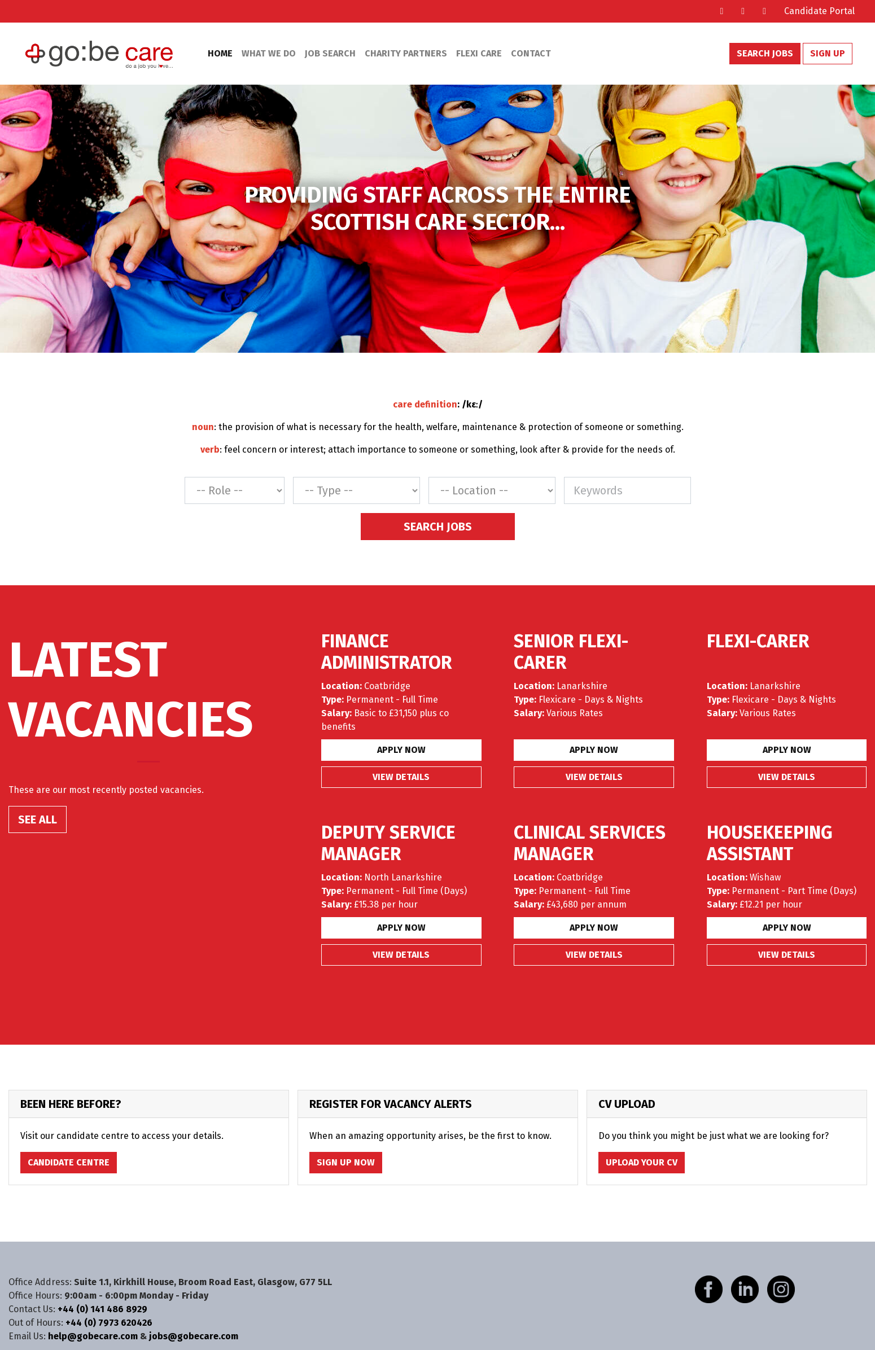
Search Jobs (765, 53)
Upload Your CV (641, 1162)
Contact (531, 53)
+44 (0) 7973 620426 (108, 1322)
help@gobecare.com (93, 1336)
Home (220, 53)
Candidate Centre (69, 1162)
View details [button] (401, 777)
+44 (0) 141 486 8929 (102, 1309)
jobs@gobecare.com (193, 1336)
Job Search (330, 53)
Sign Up (827, 53)
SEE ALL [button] (37, 819)
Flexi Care (479, 53)
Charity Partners (406, 53)
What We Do (269, 53)
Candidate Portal (819, 11)
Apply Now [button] (401, 749)
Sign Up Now (346, 1162)
